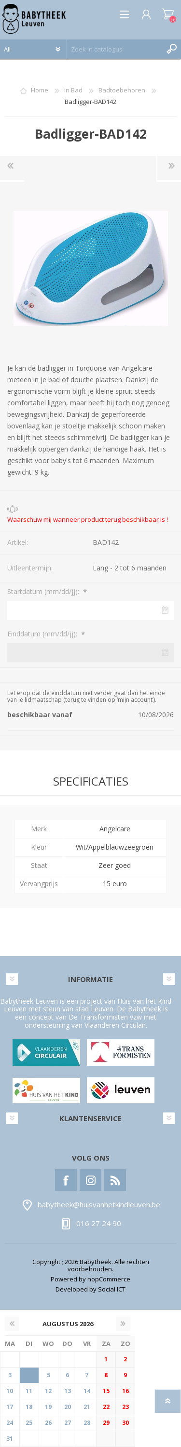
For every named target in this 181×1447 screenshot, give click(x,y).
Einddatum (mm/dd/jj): (43, 633)
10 (9, 1391)
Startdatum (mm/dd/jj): (44, 591)
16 (125, 1391)
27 (67, 1423)
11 (29, 1391)
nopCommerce (108, 1279)
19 (48, 1407)
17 (9, 1407)
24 (9, 1423)
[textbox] (114, 49)
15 (106, 1391)
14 (87, 1391)
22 (106, 1407)
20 (67, 1407)
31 (9, 1438)
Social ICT (111, 1289)
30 (125, 1423)
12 (48, 1391)
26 (48, 1423)
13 (67, 1391)
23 (125, 1407)
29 (106, 1423)
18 (29, 1407)
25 (29, 1423)
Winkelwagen (168, 14)
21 (87, 1407)
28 (87, 1423)
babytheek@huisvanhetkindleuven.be (99, 1205)
